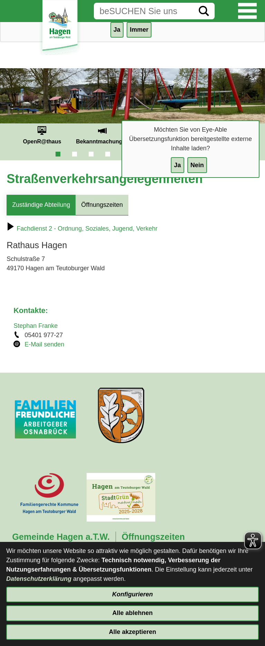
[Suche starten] (204, 11)
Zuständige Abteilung (41, 204)
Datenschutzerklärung (38, 578)
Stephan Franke (35, 325)
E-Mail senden (44, 344)
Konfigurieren (132, 594)
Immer (139, 29)
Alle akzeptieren (132, 631)
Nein (197, 165)
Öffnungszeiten (102, 204)
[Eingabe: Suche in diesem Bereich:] (143, 11)
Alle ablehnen (132, 612)
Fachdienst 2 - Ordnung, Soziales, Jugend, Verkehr (82, 228)
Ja (177, 165)
